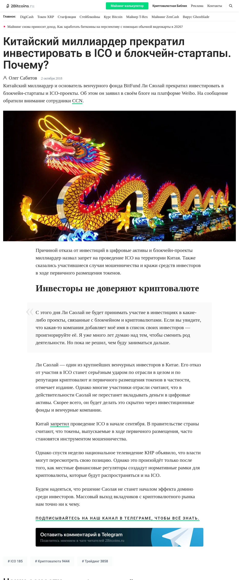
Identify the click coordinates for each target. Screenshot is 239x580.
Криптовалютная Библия (169, 6)
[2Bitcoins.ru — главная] (20, 6)
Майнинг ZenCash (165, 17)
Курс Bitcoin (113, 17)
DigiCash (27, 17)
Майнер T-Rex (137, 17)
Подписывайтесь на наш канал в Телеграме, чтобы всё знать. (118, 518)
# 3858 (95, 561)
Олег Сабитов (23, 78)
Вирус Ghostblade (196, 17)
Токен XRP (45, 17)
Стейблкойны (90, 17)
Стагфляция (67, 17)
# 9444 (52, 561)
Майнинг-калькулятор (127, 6)
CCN (77, 100)
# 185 (15, 561)
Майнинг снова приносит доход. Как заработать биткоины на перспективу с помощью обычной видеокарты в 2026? (95, 27)
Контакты (214, 6)
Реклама (197, 6)
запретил (59, 423)
